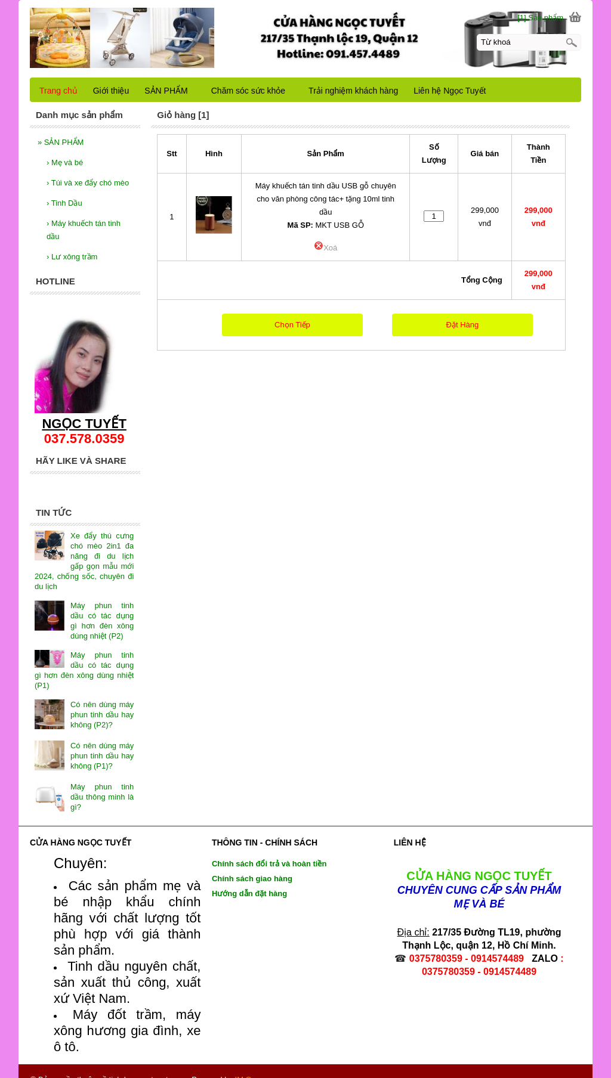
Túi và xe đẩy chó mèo (88, 182)
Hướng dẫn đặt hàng (249, 880)
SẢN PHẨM (61, 142)
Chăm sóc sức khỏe (248, 90)
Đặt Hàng (462, 324)
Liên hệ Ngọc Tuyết (449, 90)
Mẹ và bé (65, 162)
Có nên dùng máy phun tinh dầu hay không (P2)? (102, 701)
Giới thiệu (111, 90)
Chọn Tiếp (292, 324)
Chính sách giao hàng (252, 865)
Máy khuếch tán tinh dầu (84, 230)
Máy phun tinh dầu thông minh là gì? (102, 783)
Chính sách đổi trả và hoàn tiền (269, 850)
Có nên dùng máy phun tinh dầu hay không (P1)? (102, 742)
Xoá (325, 247)
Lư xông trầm (72, 256)
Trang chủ (58, 90)
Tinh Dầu (64, 203)
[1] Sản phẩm (540, 17)
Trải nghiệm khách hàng (353, 90)
